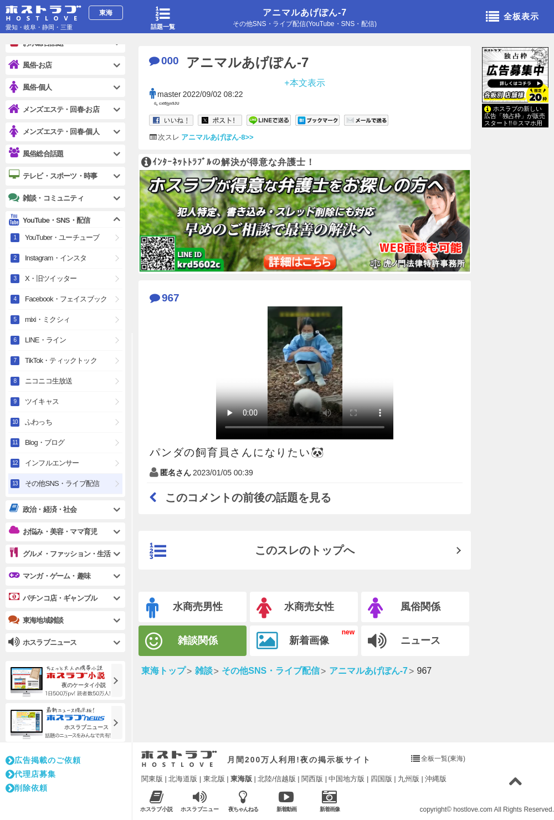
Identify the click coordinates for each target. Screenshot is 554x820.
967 (164, 298)
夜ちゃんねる (243, 801)
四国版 (381, 779)
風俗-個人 (30, 87)
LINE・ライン (45, 340)
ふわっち (38, 422)
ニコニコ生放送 (48, 381)
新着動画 (286, 801)
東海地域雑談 (35, 620)
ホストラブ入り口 (179, 759)
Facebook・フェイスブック (66, 299)
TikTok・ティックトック (61, 360)
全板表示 (512, 17)
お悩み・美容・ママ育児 (52, 531)
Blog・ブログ (45, 442)
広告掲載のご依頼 (43, 760)
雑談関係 (181, 641)
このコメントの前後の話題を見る (240, 497)
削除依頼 (27, 787)
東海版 (241, 779)
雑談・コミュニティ (46, 197)
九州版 (408, 779)
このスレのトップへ (252, 551)
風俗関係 (404, 608)
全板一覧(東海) (443, 758)
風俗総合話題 (35, 153)
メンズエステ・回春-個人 (53, 131)
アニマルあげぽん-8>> (217, 137)
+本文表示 (304, 82)
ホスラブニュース (199, 801)
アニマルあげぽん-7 (305, 12)
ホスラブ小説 (156, 801)
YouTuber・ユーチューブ (62, 237)
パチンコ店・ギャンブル (52, 597)
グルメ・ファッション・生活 (59, 553)
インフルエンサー (52, 463)
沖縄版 (436, 779)
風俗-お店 (30, 65)
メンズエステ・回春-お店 (53, 109)
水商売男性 (184, 608)
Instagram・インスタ (56, 258)
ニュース (404, 641)
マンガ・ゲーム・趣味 (49, 575)
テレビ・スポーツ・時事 (52, 175)
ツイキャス (42, 401)
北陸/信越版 (277, 779)
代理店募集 (31, 774)
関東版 (152, 779)
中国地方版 (347, 779)
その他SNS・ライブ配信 (62, 483)
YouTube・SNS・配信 (49, 220)
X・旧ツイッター (50, 278)
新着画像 (293, 641)
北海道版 (182, 779)
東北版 (214, 779)
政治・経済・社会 (42, 509)
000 (164, 60)
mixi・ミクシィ (47, 319)
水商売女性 (295, 608)
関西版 (312, 779)
